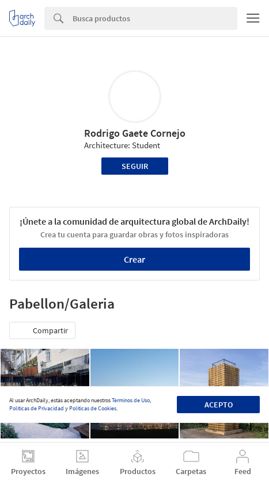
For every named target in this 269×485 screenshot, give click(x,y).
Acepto (218, 404)
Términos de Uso (131, 400)
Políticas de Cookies (92, 408)
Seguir (135, 166)
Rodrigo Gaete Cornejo (134, 133)
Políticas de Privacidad (36, 408)
